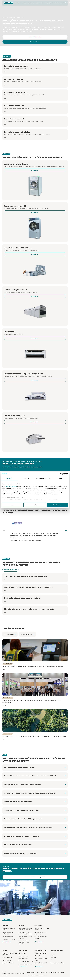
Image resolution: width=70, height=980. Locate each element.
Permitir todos (57, 504)
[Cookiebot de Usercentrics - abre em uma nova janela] (61, 474)
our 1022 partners (11, 486)
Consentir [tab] (9, 478)
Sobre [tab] (60, 478)
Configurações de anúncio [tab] (43, 478)
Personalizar (35, 504)
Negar (12, 504)
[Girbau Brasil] (9, 3)
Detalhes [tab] (26, 478)
